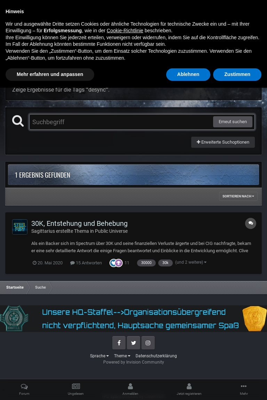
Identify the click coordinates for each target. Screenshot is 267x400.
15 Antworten (86, 262)
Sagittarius (43, 231)
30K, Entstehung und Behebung (79, 223)
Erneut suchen (233, 121)
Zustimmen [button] (237, 386)
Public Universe (111, 231)
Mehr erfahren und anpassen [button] (50, 386)
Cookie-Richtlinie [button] (125, 343)
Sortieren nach (238, 196)
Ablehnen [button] (188, 386)
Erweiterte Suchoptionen (223, 142)
